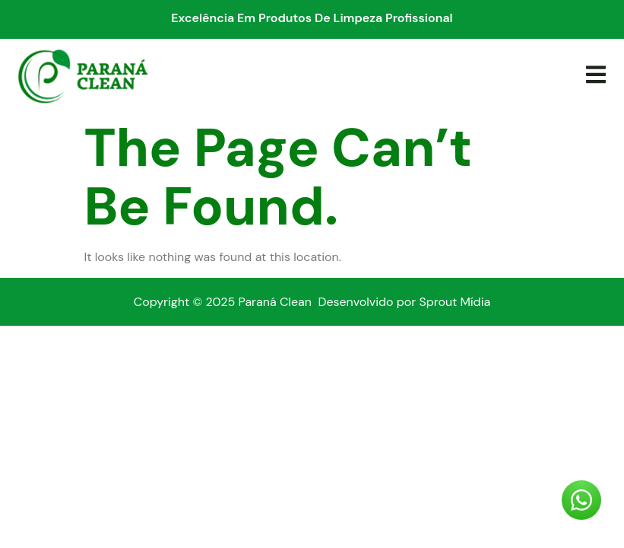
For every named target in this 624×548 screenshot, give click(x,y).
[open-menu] (595, 76)
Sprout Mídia (454, 302)
